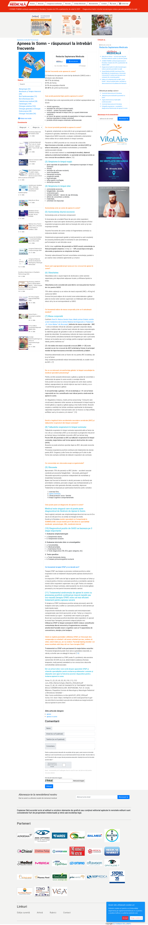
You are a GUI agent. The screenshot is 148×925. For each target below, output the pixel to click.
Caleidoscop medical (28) (28, 101)
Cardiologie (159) (25, 104)
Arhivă (40, 912)
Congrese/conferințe (54, 4)
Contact (104, 4)
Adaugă (49, 786)
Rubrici (53, 912)
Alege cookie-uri (136, 918)
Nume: (48, 728)
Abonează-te (123, 797)
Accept (125, 918)
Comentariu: (50, 746)
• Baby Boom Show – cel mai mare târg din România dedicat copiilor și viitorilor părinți (39, 9)
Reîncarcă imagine (78, 781)
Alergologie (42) (25, 89)
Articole (40, 4)
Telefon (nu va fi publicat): (55, 739)
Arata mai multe (24, 118)
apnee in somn (52, 717)
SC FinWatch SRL (119, 924)
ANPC (129, 924)
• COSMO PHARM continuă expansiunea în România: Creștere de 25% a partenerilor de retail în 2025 (107, 9)
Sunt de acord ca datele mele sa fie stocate (58, 765)
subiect (115, 91)
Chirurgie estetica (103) (27, 106)
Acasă (32, 4)
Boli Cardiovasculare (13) (28, 96)
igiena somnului (54, 494)
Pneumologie (34, 40)
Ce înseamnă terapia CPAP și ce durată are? (62, 567)
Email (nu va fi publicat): (54, 734)
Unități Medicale (80, 4)
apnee (49, 714)
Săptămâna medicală (23, 40)
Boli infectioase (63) (26, 99)
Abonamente (93, 4)
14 (78, 653)
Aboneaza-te (123, 119)
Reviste (68, 4)
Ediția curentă (23, 912)
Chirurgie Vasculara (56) (27, 114)
